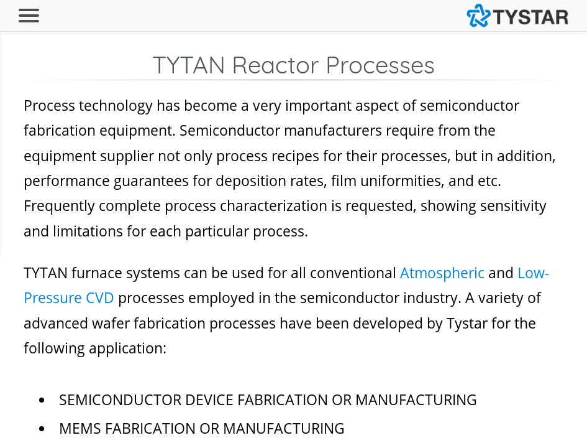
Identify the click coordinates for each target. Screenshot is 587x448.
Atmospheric (442, 272)
